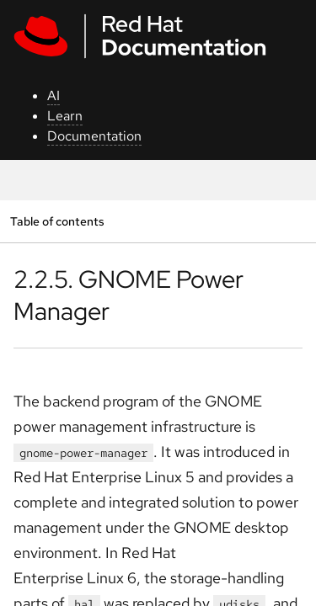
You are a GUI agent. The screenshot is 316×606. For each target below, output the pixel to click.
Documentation (94, 136)
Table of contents (56, 221)
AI (53, 95)
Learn (65, 116)
